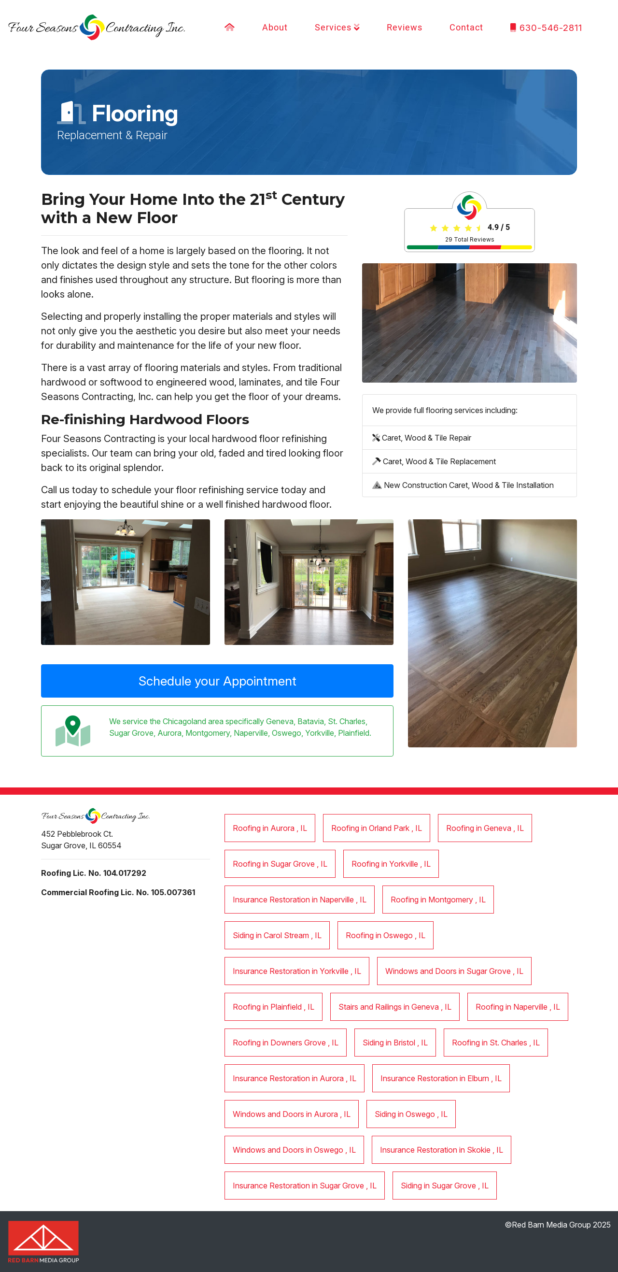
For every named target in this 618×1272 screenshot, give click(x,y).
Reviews (404, 27)
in (270, 828)
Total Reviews (469, 239)
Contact (466, 27)
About (275, 27)
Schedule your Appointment (217, 680)
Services (337, 27)
